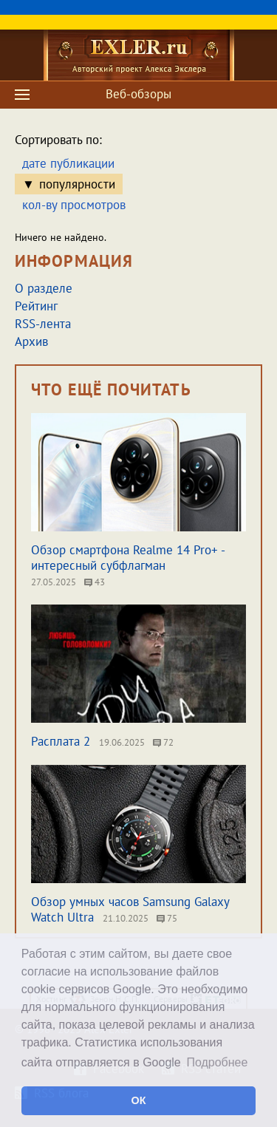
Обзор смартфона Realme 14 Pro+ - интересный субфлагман (128, 557)
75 (167, 918)
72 (163, 742)
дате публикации (68, 163)
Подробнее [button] (216, 1062)
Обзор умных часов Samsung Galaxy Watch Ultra (130, 909)
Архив (31, 341)
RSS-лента (43, 324)
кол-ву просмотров (74, 205)
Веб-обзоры (138, 94)
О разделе (43, 288)
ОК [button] (138, 1100)
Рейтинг (36, 306)
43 (94, 582)
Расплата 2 (60, 741)
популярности (77, 184)
